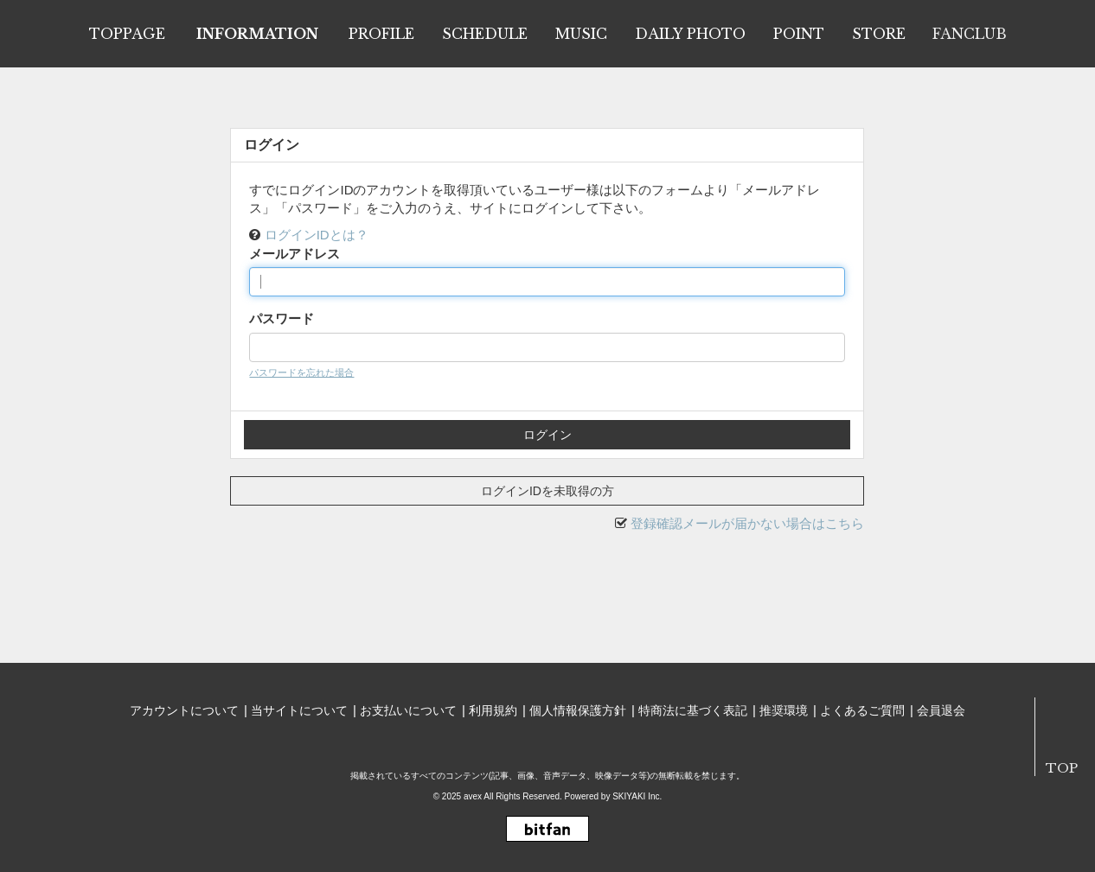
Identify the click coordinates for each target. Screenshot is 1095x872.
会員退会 (941, 710)
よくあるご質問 (862, 710)
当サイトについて (299, 710)
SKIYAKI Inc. (637, 796)
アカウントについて (184, 710)
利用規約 (493, 710)
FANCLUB (969, 33)
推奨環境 (783, 710)
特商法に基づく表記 (692, 710)
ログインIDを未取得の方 (547, 491)
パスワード (281, 318)
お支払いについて (408, 710)
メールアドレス (294, 253)
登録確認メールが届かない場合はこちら (747, 523)
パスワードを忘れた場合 (301, 372)
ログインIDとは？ (316, 234)
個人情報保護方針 (577, 710)
